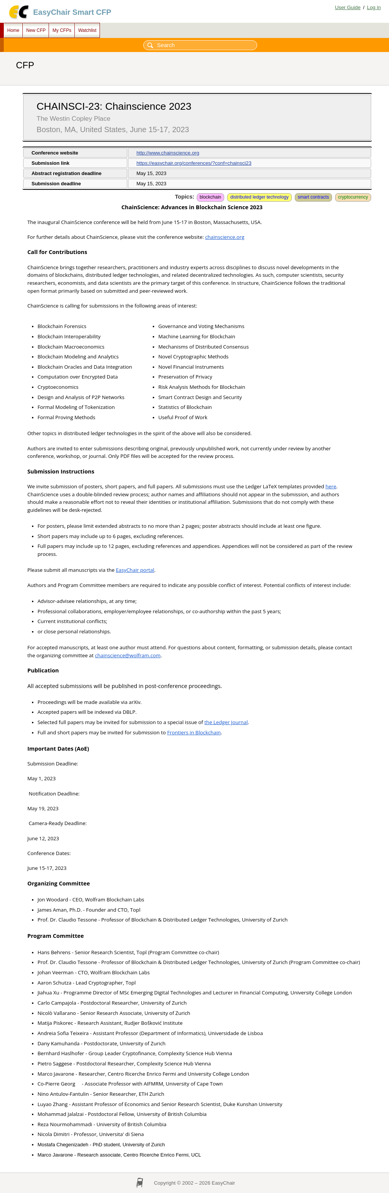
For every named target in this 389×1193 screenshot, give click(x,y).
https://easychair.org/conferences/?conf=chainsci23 (193, 163)
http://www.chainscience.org (167, 153)
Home (13, 30)
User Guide (348, 7)
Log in (374, 7)
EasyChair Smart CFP (72, 12)
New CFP (36, 30)
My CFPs (61, 30)
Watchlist (87, 30)
